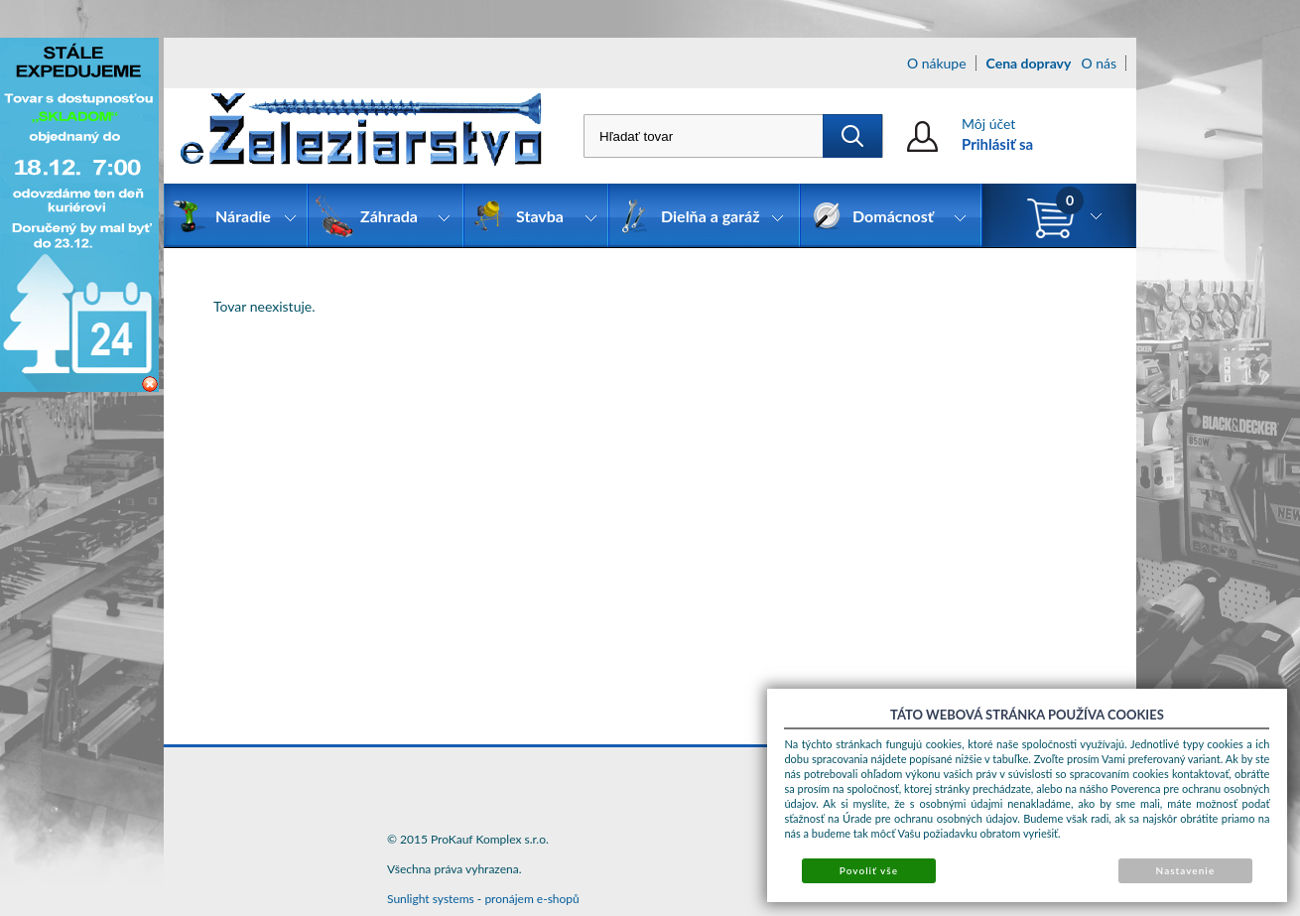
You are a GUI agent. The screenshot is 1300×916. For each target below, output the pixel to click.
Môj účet (988, 123)
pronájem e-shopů (531, 898)
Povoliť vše (869, 870)
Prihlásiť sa (997, 144)
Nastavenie (1186, 870)
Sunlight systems (430, 898)
